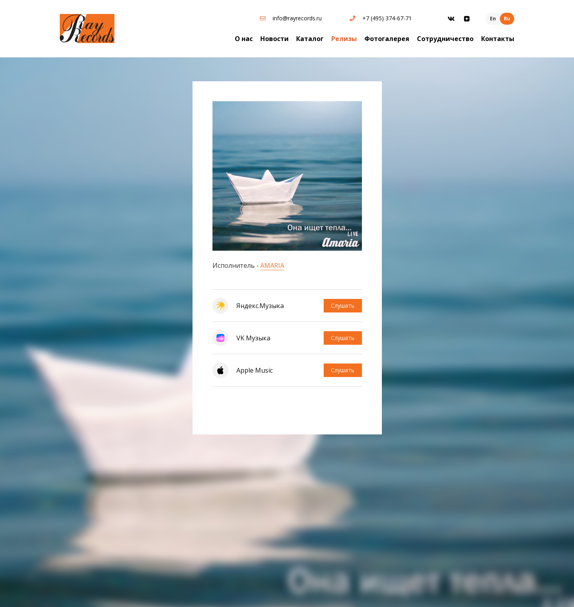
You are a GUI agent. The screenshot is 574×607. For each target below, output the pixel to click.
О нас (244, 38)
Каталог (310, 38)
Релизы (344, 38)
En (493, 18)
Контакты (497, 38)
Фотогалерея (386, 38)
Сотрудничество (445, 38)
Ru (507, 18)
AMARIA (272, 265)
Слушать (342, 305)
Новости (274, 38)
